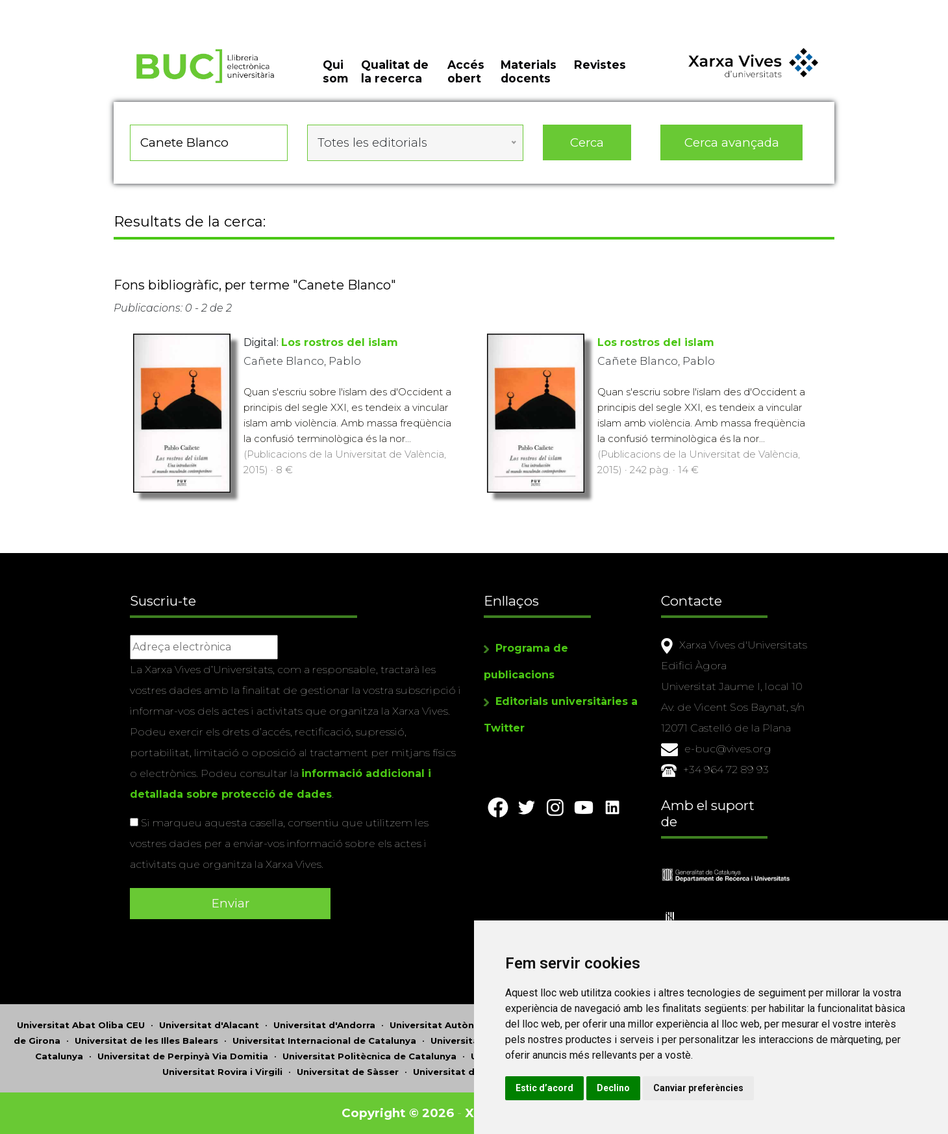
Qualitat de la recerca (395, 71)
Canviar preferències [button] (698, 1088)
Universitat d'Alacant (209, 1025)
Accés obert (465, 71)
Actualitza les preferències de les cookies (118, 9)
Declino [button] (613, 1088)
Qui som (335, 71)
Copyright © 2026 (398, 1112)
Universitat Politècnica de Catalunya (369, 1056)
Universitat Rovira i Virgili (222, 1071)
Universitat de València (468, 1071)
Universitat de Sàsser (348, 1071)
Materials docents (528, 71)
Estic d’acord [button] (544, 1088)
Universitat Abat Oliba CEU (81, 1025)
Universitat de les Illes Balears (146, 1040)
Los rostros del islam (339, 342)
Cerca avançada (731, 142)
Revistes (600, 64)
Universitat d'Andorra (324, 1025)
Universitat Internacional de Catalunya (324, 1040)
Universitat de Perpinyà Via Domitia (182, 1056)
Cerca (587, 142)
